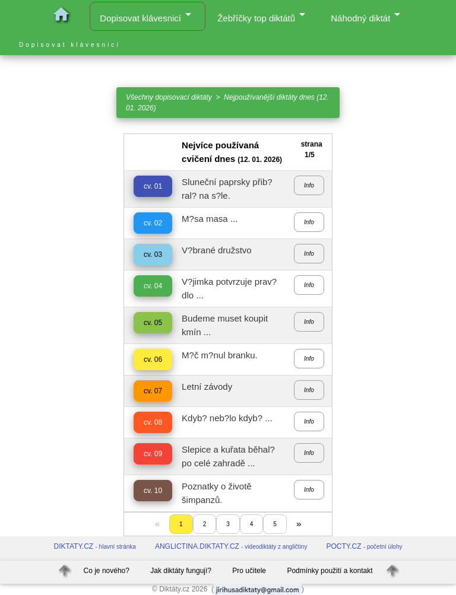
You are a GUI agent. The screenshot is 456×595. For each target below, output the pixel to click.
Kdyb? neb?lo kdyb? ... (227, 418)
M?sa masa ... (210, 219)
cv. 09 (153, 454)
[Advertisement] (57, 311)
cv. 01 (153, 186)
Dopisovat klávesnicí (147, 15)
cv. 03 (153, 254)
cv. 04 (153, 286)
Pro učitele (249, 571)
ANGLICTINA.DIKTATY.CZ (231, 546)
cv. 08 (153, 422)
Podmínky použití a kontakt (329, 571)
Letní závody (207, 386)
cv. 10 (153, 490)
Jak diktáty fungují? (180, 571)
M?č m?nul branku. (220, 355)
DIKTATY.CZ (95, 546)
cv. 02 (153, 223)
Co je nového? (106, 571)
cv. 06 (153, 359)
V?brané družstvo (217, 250)
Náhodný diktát (367, 15)
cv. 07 (153, 391)
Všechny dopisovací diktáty (169, 97)
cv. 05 (153, 323)
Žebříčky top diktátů (263, 15)
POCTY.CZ (364, 546)
